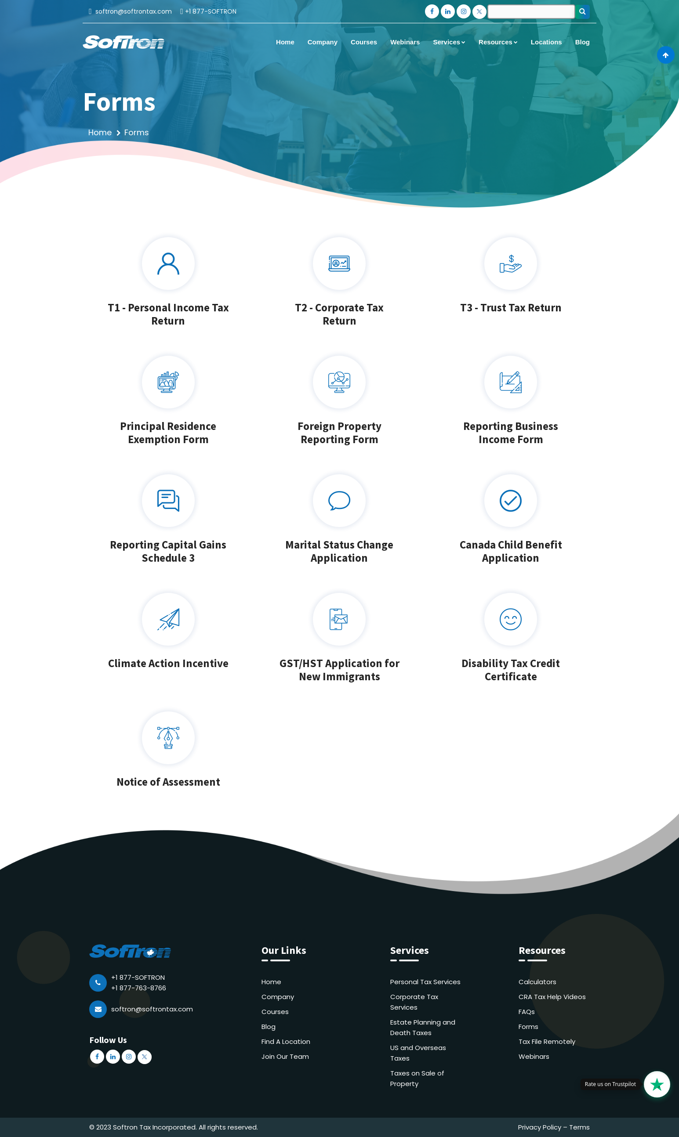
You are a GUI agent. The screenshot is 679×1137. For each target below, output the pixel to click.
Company (277, 996)
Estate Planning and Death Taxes (422, 1027)
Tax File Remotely (547, 1041)
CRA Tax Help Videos (552, 996)
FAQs (527, 1011)
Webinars (534, 1056)
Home (100, 132)
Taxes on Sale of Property (417, 1078)
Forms (528, 1026)
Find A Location (285, 1041)
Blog (268, 1026)
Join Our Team (285, 1056)
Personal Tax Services (425, 981)
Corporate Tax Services (414, 1002)
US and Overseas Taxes (418, 1053)
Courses (275, 1011)
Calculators (537, 981)
